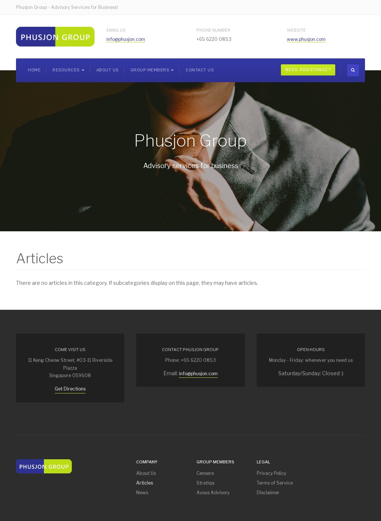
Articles (144, 483)
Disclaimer (268, 492)
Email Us (116, 30)
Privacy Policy (271, 473)
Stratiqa (205, 483)
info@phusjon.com (125, 39)
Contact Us (200, 70)
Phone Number (213, 30)
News (142, 492)
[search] (353, 70)
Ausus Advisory (213, 492)
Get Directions (70, 389)
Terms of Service (275, 483)
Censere (205, 473)
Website (296, 30)
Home (34, 70)
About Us (107, 70)
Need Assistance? (308, 69)
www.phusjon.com (306, 39)
